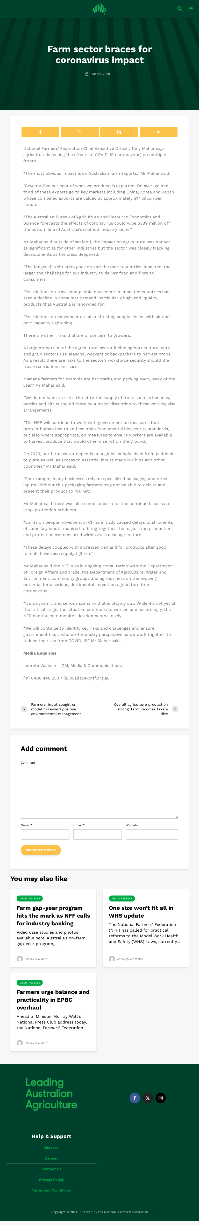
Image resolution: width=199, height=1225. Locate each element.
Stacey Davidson (33, 963)
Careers (51, 1162)
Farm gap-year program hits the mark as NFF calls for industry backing (53, 920)
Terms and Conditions (51, 1194)
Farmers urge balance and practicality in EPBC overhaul (53, 1004)
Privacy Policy (51, 1184)
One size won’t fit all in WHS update (141, 916)
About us (51, 1152)
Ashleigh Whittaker (127, 963)
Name (26, 829)
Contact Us (51, 1173)
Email (79, 829)
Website (132, 829)
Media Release (29, 902)
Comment (28, 766)
